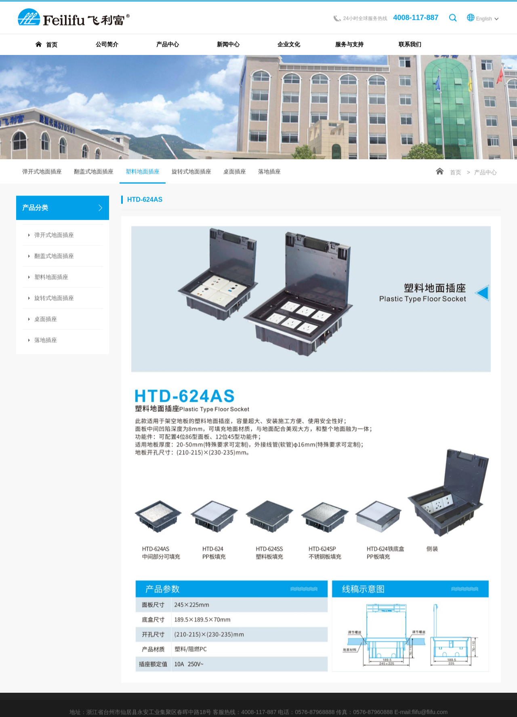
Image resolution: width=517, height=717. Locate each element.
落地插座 (45, 340)
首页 (455, 173)
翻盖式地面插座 (93, 172)
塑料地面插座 (143, 176)
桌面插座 (45, 319)
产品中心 (485, 173)
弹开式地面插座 (42, 172)
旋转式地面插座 (54, 298)
